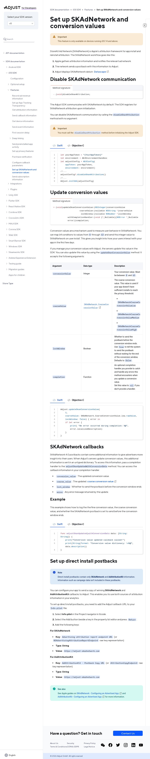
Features (14, 90)
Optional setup (17, 84)
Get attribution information (24, 110)
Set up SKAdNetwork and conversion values (24, 171)
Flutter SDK (14, 201)
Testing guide (15, 263)
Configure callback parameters (21, 164)
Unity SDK (13, 195)
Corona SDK (14, 229)
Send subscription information (20, 178)
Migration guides (16, 269)
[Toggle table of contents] (145, 25)
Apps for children (17, 275)
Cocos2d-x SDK (16, 218)
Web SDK (13, 235)
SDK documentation (15, 61)
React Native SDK (17, 206)
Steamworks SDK (16, 252)
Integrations (16, 183)
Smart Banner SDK (17, 241)
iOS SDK (13, 73)
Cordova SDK (15, 212)
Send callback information (24, 115)
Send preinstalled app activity (22, 145)
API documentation (15, 53)
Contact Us (128, 733)
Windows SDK (15, 246)
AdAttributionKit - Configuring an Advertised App (81, 697)
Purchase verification (22, 157)
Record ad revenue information (21, 97)
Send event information (23, 127)
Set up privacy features (23, 151)
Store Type (8, 283)
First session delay (20, 132)
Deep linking (18, 138)
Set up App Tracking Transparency (21, 104)
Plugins (13, 189)
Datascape (101, 71)
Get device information (23, 121)
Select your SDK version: (20, 17)
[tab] (57, 145)
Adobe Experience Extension (22, 258)
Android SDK (15, 67)
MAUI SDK (13, 223)
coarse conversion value (102, 481)
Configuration (16, 78)
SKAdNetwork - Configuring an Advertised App (99, 693)
